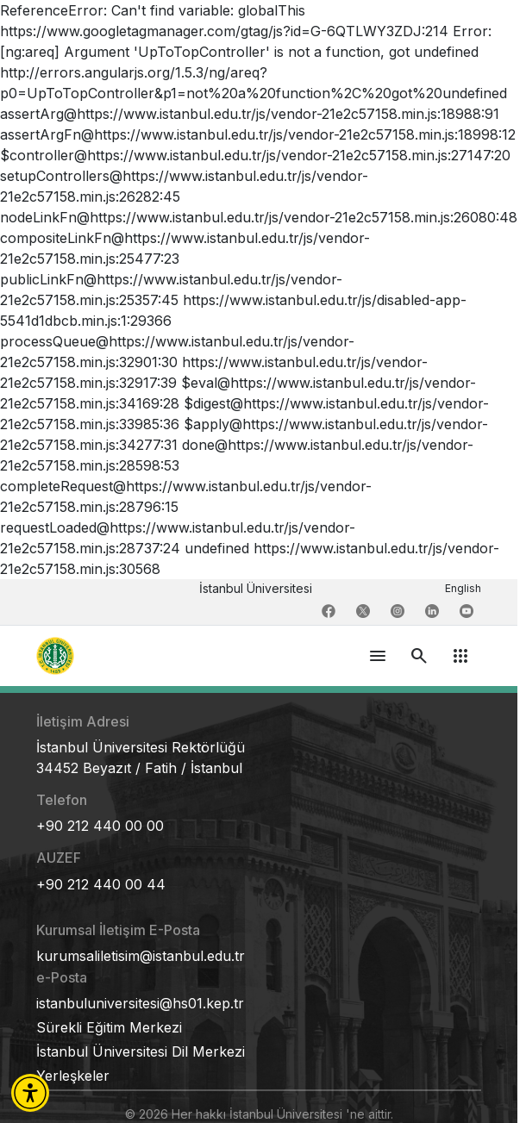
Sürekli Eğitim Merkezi (109, 1027)
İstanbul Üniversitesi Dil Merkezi (140, 1051)
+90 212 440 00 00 (100, 825)
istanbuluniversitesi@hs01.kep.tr (140, 1003)
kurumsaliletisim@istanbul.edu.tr (140, 955)
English (463, 588)
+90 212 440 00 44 (101, 884)
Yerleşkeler (73, 1075)
